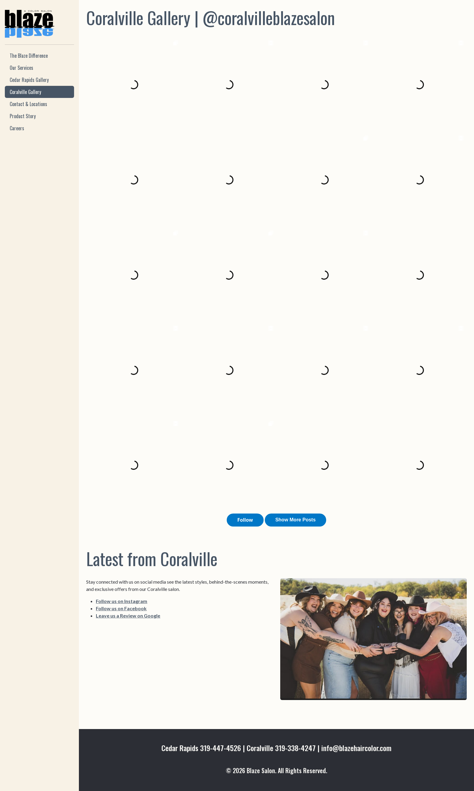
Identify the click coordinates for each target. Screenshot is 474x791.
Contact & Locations (28, 104)
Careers (17, 128)
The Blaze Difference (29, 55)
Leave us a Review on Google (128, 615)
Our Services (21, 67)
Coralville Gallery (25, 92)
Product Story (23, 116)
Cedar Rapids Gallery (29, 79)
